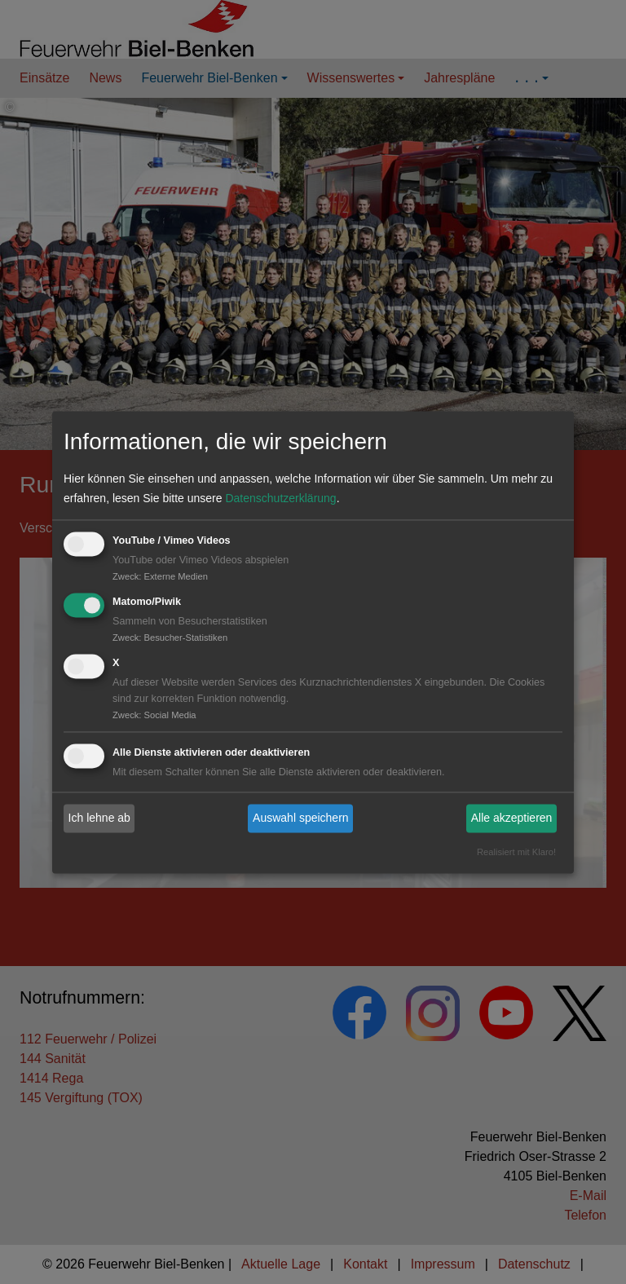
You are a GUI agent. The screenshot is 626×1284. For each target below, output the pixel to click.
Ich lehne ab (99, 818)
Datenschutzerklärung (280, 498)
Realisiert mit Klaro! (516, 852)
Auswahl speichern (301, 818)
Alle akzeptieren (512, 818)
